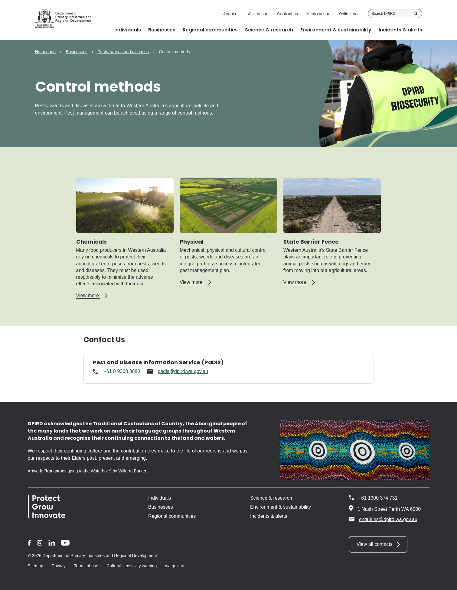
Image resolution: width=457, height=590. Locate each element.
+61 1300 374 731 (377, 498)
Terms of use (86, 565)
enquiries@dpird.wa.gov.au (383, 519)
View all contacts (375, 544)
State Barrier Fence (311, 241)
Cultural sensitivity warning (132, 565)
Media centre (318, 14)
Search (415, 13)
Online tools (350, 14)
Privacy (59, 565)
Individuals (159, 498)
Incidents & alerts (268, 516)
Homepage (45, 51)
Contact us (287, 14)
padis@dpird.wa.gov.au (183, 371)
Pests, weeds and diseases (123, 51)
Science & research (271, 498)
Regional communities (172, 516)
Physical (192, 241)
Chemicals (91, 241)
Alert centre (258, 14)
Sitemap (35, 565)
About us (231, 14)
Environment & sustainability (280, 507)
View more (92, 296)
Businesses (76, 51)
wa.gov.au (174, 565)
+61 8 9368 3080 (122, 371)
